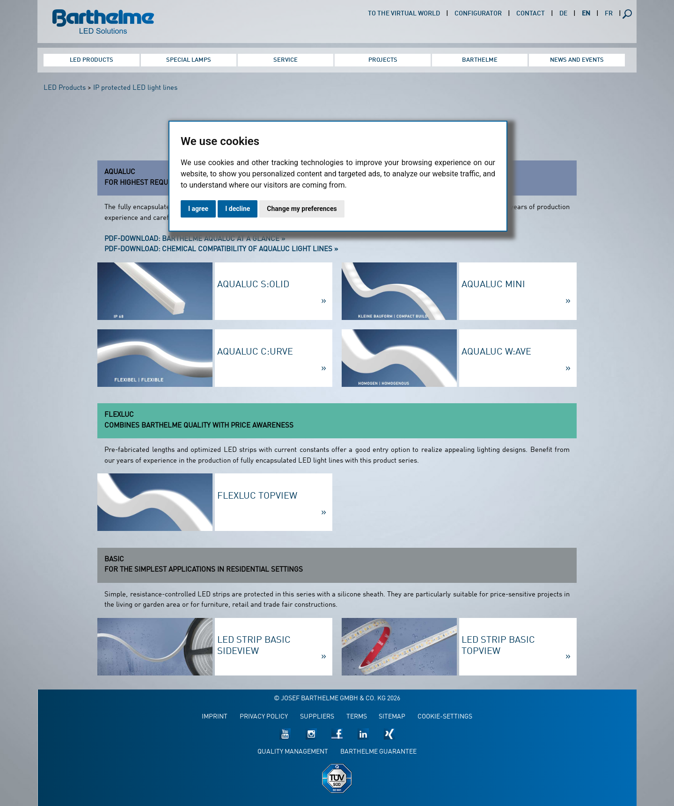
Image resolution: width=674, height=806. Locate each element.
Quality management (292, 752)
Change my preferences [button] (302, 208)
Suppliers (317, 717)
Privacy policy (264, 717)
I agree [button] (198, 208)
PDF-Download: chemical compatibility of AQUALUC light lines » (221, 249)
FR (609, 14)
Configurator (478, 14)
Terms (356, 717)
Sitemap (392, 717)
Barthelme (480, 60)
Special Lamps (188, 60)
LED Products (91, 60)
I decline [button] (237, 208)
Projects (382, 60)
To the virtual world (404, 14)
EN (586, 14)
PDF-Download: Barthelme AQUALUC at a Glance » (194, 239)
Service (285, 60)
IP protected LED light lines (135, 88)
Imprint (214, 717)
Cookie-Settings (445, 717)
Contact (530, 14)
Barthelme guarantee (378, 752)
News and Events (577, 60)
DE (563, 14)
